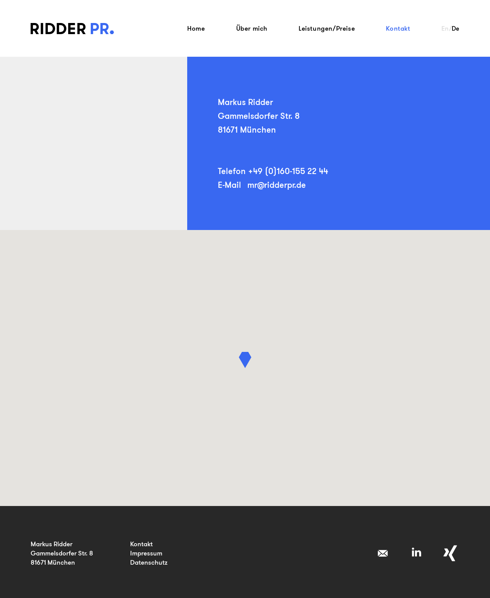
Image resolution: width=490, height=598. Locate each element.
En (445, 28)
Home (196, 28)
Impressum (146, 553)
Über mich (252, 28)
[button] (245, 360)
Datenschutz (148, 562)
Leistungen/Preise (327, 28)
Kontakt (398, 28)
